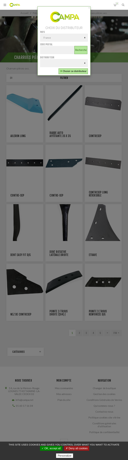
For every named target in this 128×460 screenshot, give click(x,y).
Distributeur (47, 57)
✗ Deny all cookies (77, 448)
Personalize (64, 455)
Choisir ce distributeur (73, 71)
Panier (117, 3)
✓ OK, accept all (51, 448)
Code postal (46, 44)
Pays (42, 32)
